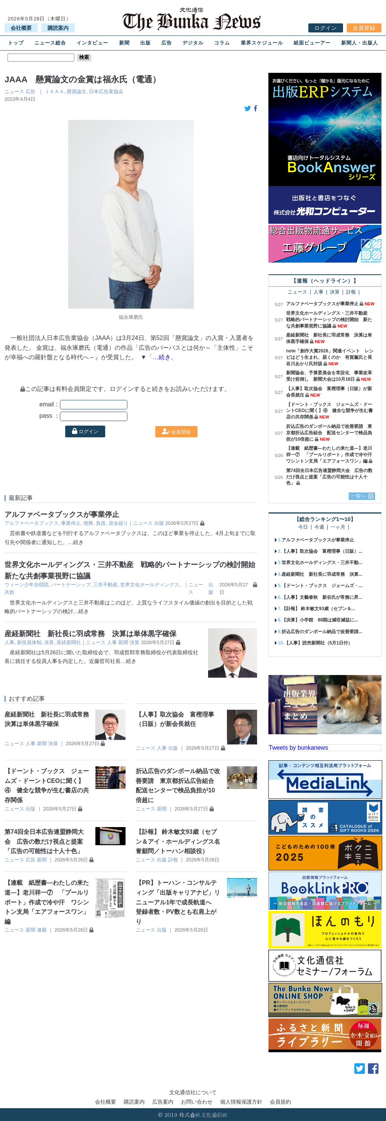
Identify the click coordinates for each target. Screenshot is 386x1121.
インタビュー (92, 43)
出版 (145, 43)
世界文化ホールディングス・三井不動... (322, 562)
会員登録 (364, 28)
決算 (49, 642)
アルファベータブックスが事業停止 (62, 514)
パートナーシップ (70, 584)
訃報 (173, 860)
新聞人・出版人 (359, 43)
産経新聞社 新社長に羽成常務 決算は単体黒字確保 (90, 634)
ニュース (14, 91)
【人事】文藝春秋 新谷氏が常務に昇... (322, 597)
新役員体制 (29, 642)
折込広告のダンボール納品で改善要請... (322, 631)
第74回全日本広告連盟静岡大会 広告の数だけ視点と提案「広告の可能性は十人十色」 (44, 841)
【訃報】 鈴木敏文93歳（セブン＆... (318, 608)
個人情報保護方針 (241, 1102)
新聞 (124, 43)
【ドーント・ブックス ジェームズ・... (322, 585)
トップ (16, 43)
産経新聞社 (69, 642)
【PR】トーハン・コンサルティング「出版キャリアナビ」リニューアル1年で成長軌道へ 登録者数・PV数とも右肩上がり (178, 902)
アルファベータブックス (31, 523)
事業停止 (71, 523)
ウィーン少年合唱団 (27, 584)
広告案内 (162, 1102)
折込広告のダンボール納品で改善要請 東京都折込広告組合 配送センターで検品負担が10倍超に (329, 433)
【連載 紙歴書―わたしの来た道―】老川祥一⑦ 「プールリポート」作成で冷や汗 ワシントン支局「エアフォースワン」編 (47, 902)
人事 (9, 642)
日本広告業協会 (106, 91)
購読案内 (58, 28)
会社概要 (21, 28)
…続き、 (165, 357)
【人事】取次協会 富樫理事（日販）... (322, 551)
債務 (88, 523)
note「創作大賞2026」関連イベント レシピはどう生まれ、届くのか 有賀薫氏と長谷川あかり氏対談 (330, 357)
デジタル (193, 43)
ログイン (325, 28)
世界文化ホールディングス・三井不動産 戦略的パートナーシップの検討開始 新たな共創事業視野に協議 (329, 320)
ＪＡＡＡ (54, 91)
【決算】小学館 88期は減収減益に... (320, 620)
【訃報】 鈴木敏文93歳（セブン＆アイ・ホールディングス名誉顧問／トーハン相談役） (178, 841)
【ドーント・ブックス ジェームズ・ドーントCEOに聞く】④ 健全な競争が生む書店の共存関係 (329, 411)
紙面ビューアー (312, 43)
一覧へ (358, 496)
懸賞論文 (76, 91)
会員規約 (280, 1102)
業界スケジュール (262, 43)
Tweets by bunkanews (298, 747)
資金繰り (118, 523)
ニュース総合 (50, 43)
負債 (101, 523)
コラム (222, 43)
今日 (303, 527)
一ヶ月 (338, 527)
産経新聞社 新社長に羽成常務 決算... (322, 574)
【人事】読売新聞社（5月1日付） (318, 643)
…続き (76, 542)
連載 (42, 930)
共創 (9, 592)
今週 (319, 527)
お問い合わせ (197, 1102)
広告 (166, 43)
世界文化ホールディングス (149, 584)
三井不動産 (105, 584)
